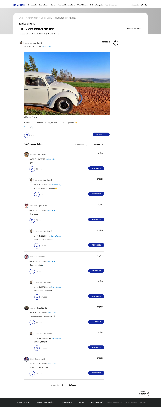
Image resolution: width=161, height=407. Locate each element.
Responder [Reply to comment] (96, 168)
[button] (106, 42)
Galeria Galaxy (44, 5)
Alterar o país (97, 402)
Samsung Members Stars (66, 5)
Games (53, 5)
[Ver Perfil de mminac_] (33, 308)
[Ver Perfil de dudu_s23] (33, 257)
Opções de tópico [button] (134, 29)
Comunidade (32, 5)
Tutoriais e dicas (111, 5)
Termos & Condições (45, 402)
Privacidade (67, 402)
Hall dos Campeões (96, 5)
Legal (81, 402)
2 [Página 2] (90, 145)
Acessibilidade (23, 402)
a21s (30, 128)
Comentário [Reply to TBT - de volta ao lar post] (101, 134)
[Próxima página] (98, 144)
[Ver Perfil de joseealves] (28, 43)
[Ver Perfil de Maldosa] (33, 155)
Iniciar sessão (134, 5)
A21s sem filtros (30, 117)
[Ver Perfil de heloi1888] (33, 206)
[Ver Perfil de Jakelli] (32, 359)
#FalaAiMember (82, 5)
